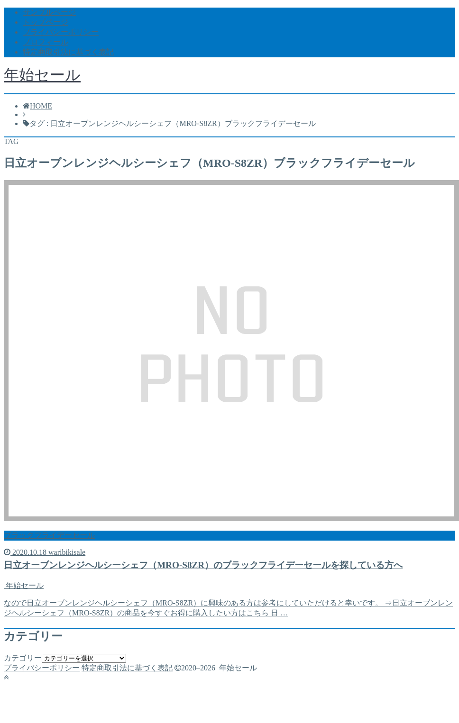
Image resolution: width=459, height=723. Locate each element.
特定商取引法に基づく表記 (68, 52)
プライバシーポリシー (61, 32)
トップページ (45, 22)
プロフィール (45, 42)
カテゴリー (23, 658)
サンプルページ (49, 12)
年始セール (42, 74)
